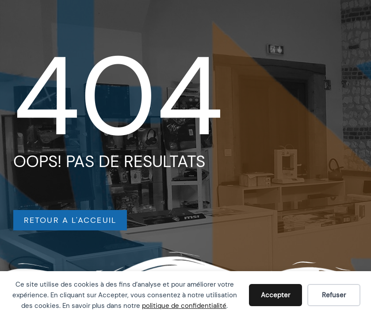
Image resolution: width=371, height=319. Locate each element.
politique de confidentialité (184, 305)
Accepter (275, 295)
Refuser (334, 295)
